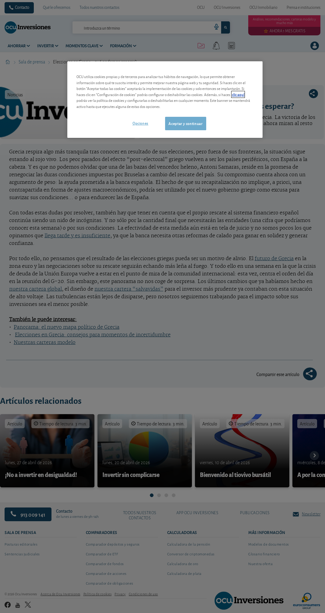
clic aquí (238, 94)
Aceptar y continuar (185, 123)
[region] (164, 99)
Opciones (140, 123)
